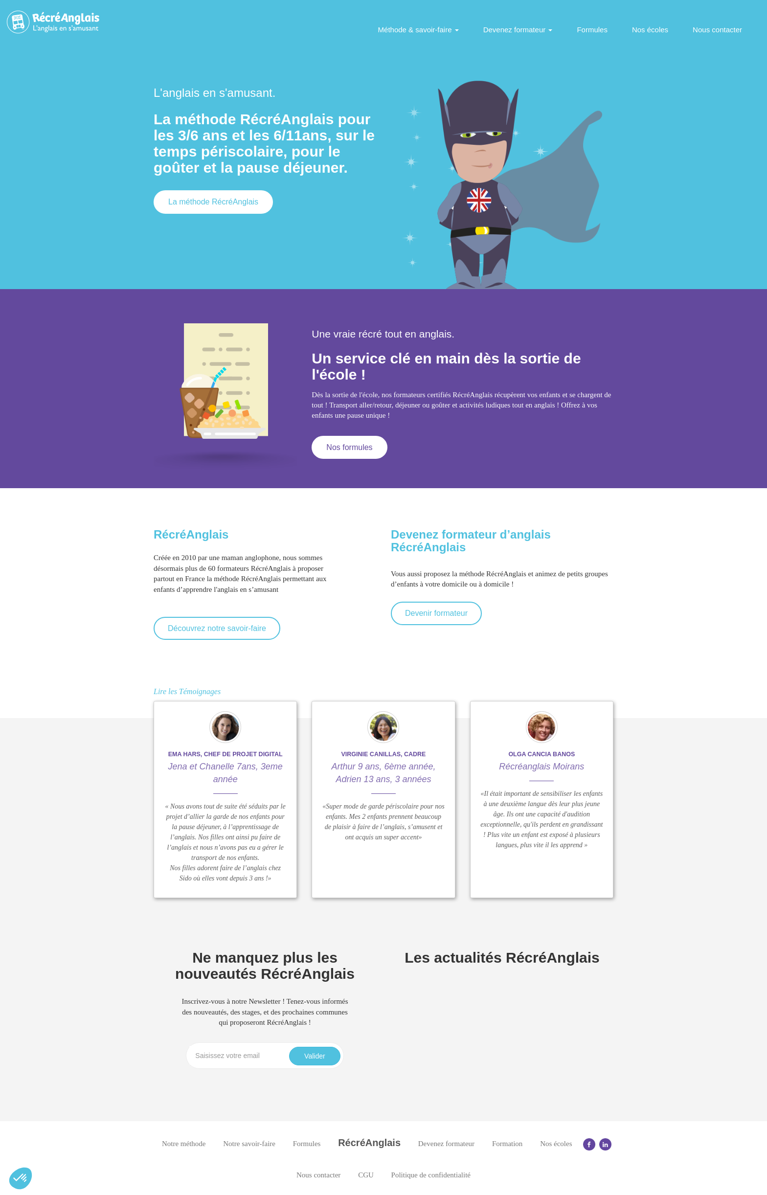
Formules (592, 29)
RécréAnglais (369, 1142)
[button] (20, 1178)
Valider (314, 1056)
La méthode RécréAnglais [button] (213, 202)
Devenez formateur (518, 29)
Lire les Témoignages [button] (187, 691)
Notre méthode (184, 1144)
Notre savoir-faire (249, 1144)
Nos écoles (650, 29)
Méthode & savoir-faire (418, 29)
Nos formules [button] (349, 447)
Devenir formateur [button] (436, 613)
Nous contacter (717, 29)
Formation (507, 1144)
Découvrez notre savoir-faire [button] (217, 628)
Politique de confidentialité (431, 1175)
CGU (366, 1175)
